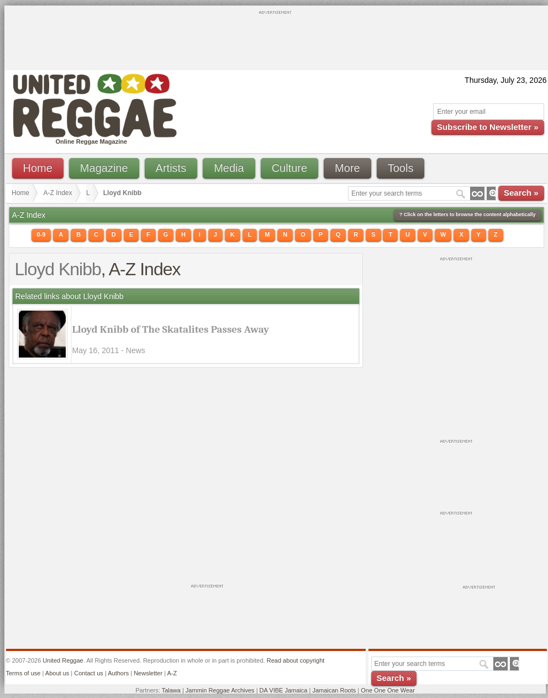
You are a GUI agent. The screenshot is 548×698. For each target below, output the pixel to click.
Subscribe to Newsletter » (487, 127)
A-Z (172, 673)
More (347, 168)
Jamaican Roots (334, 690)
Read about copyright (296, 660)
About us (57, 673)
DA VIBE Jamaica (284, 690)
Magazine (104, 168)
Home (37, 168)
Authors (118, 673)
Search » (521, 192)
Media (229, 168)
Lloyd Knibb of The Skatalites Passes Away (171, 329)
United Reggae (63, 660)
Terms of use (23, 673)
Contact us (88, 673)
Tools (401, 168)
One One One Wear (388, 690)
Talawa (171, 690)
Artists (171, 168)
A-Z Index (58, 193)
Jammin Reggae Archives (220, 690)
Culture (289, 168)
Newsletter (148, 673)
